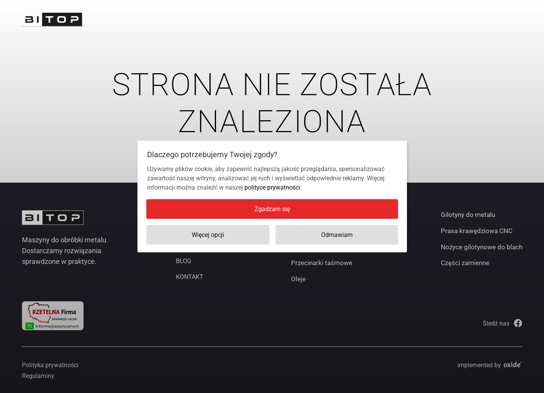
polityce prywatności (272, 187)
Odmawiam (337, 234)
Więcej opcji (208, 234)
